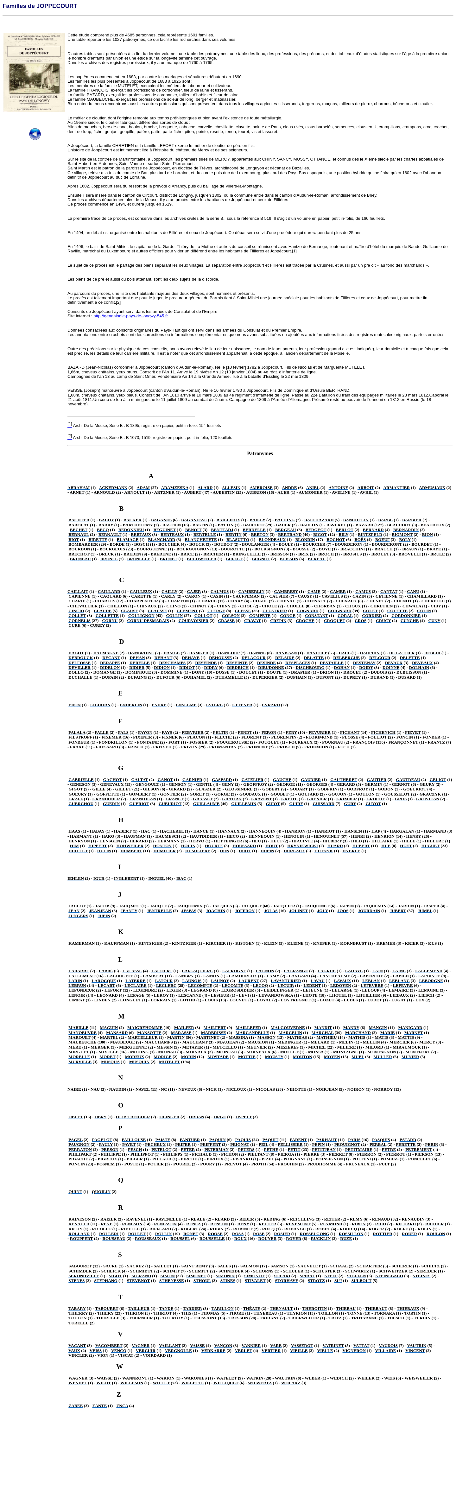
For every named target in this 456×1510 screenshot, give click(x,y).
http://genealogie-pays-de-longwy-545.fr (130, 316)
